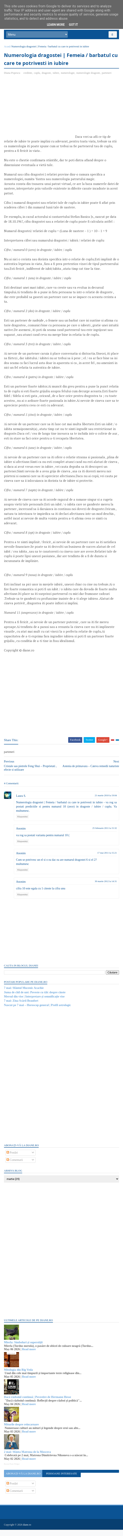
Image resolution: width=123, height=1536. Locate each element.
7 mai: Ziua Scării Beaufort (21, 1007)
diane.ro (27, 1531)
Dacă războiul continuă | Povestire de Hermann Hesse (37, 1403)
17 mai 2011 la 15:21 (107, 859)
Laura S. (21, 802)
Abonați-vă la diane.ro (23, 1479)
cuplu (37, 74)
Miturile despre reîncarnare (21, 1430)
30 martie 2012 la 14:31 (106, 887)
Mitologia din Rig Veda (18, 1376)
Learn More (56, 24)
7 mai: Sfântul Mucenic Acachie (24, 994)
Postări (12, 1158)
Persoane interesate (61, 1479)
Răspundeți (23, 823)
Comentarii (15, 1166)
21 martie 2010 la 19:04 (106, 801)
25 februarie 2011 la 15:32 (104, 834)
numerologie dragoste (88, 74)
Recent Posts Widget (12, 1470)
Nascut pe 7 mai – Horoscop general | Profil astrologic (37, 1011)
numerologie (68, 74)
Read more (29, 1355)
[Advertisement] (39, 110)
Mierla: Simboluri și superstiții (23, 1348)
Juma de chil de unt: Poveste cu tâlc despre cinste (35, 998)
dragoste (46, 74)
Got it (73, 24)
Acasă (7, 47)
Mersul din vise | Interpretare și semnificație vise (34, 1002)
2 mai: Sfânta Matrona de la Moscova (27, 1458)
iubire (56, 74)
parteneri (107, 74)
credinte (28, 74)
